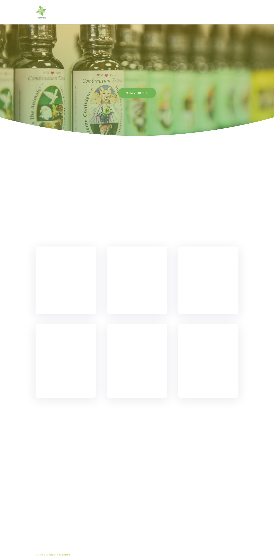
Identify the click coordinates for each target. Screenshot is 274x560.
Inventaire (64, 554)
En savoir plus (137, 92)
